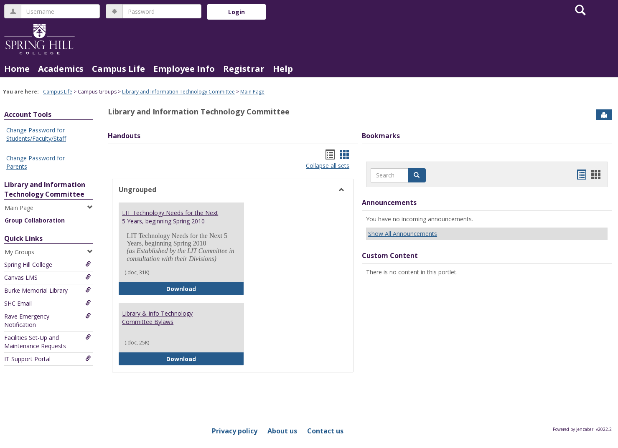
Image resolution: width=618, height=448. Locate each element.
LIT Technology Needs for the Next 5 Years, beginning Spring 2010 (170, 217)
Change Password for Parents (35, 162)
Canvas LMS (47, 277)
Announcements (389, 202)
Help (283, 68)
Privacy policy (234, 430)
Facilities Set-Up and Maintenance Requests (47, 342)
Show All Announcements (402, 234)
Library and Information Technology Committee (178, 91)
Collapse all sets (327, 166)
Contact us (325, 430)
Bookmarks (381, 135)
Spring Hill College (47, 264)
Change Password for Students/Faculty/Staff (36, 134)
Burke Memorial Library (47, 290)
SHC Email (47, 303)
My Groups (49, 252)
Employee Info (184, 68)
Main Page (252, 91)
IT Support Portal (47, 359)
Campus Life (118, 68)
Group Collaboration (35, 220)
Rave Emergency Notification (47, 320)
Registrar (243, 68)
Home (17, 68)
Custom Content (390, 255)
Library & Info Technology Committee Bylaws (157, 317)
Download (205, 288)
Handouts (124, 135)
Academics (61, 68)
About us (282, 430)
